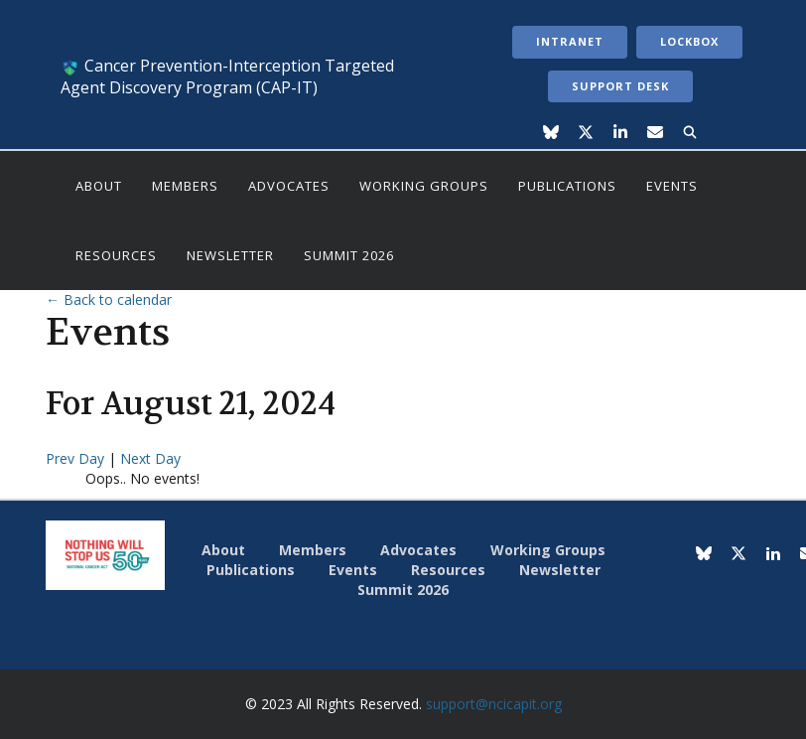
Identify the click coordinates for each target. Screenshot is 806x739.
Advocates (289, 186)
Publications (567, 186)
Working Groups (423, 186)
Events (672, 186)
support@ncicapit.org (494, 703)
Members (185, 186)
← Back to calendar (109, 299)
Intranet (570, 41)
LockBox (689, 41)
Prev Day (77, 458)
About (98, 186)
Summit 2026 (349, 255)
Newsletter (230, 255)
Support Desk (620, 85)
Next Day (150, 458)
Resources (116, 255)
